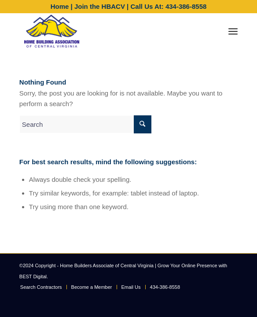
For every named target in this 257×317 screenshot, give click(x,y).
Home (60, 6)
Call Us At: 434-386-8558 (168, 6)
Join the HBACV (99, 6)
